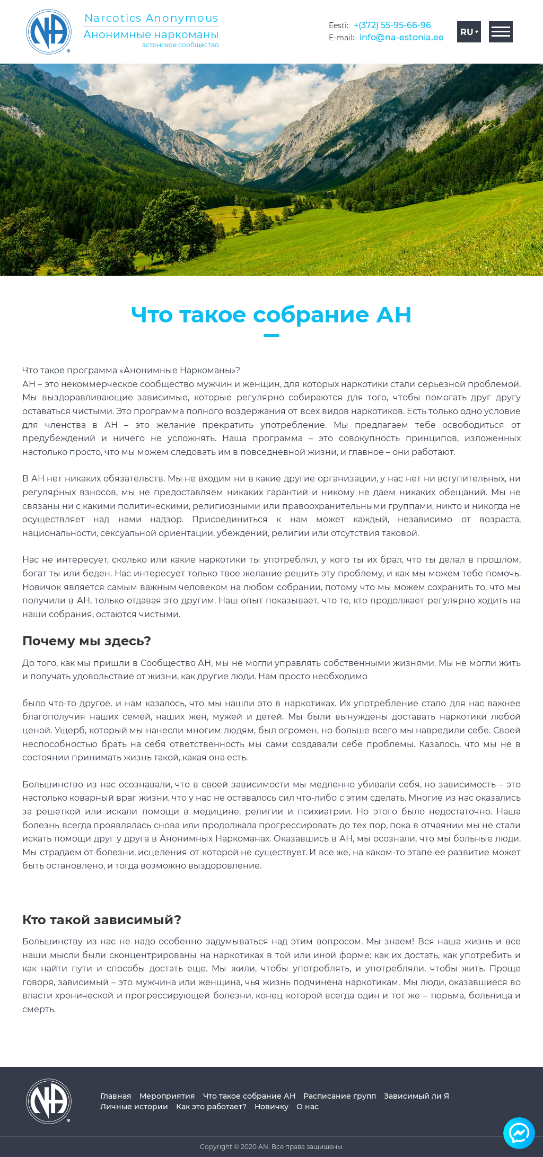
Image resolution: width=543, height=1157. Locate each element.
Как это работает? (211, 1106)
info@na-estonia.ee (402, 37)
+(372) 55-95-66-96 (392, 25)
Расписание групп (339, 1096)
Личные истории (134, 1106)
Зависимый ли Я (416, 1096)
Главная (116, 1096)
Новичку (271, 1106)
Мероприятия (167, 1096)
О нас (307, 1106)
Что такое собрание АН (249, 1096)
